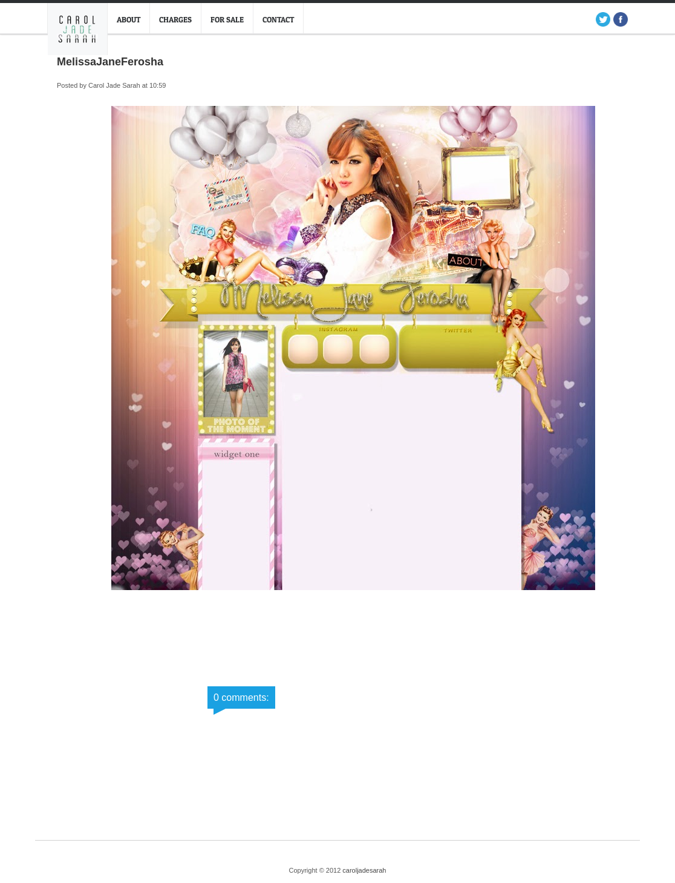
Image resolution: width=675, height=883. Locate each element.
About (128, 19)
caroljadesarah (364, 870)
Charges (175, 19)
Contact (278, 19)
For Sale (227, 19)
